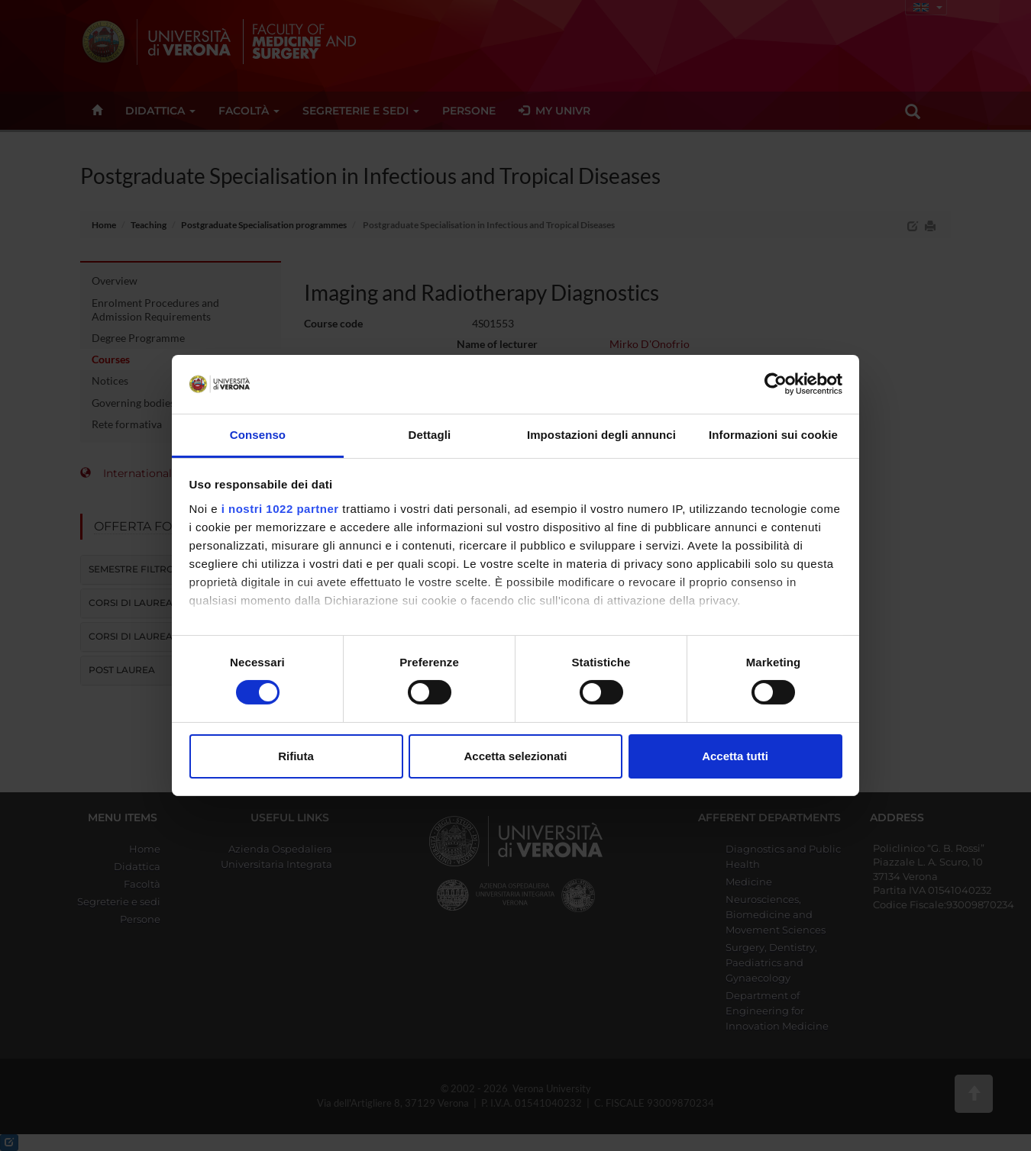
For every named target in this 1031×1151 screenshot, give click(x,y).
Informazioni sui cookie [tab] (773, 434)
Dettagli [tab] (430, 434)
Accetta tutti (735, 756)
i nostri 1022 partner (280, 508)
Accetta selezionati (515, 756)
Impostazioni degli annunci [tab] (601, 434)
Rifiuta (296, 756)
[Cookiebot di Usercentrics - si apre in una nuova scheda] (775, 383)
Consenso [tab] (258, 434)
